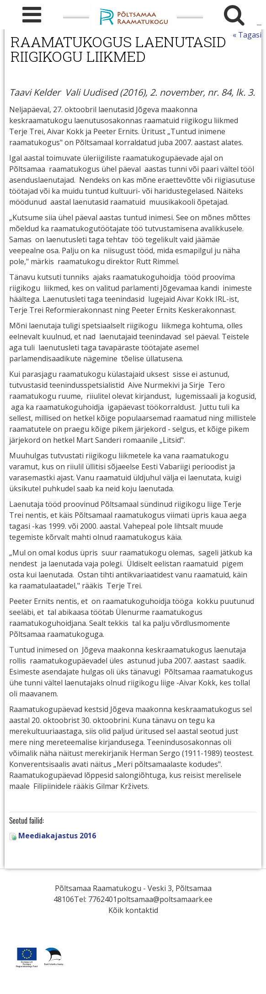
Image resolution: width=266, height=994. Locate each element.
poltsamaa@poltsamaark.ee (165, 899)
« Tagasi (247, 35)
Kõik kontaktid (133, 910)
